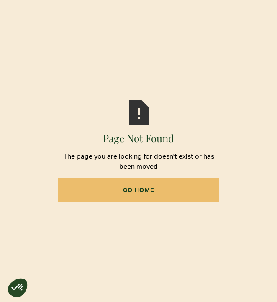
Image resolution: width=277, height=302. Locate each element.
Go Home (138, 189)
